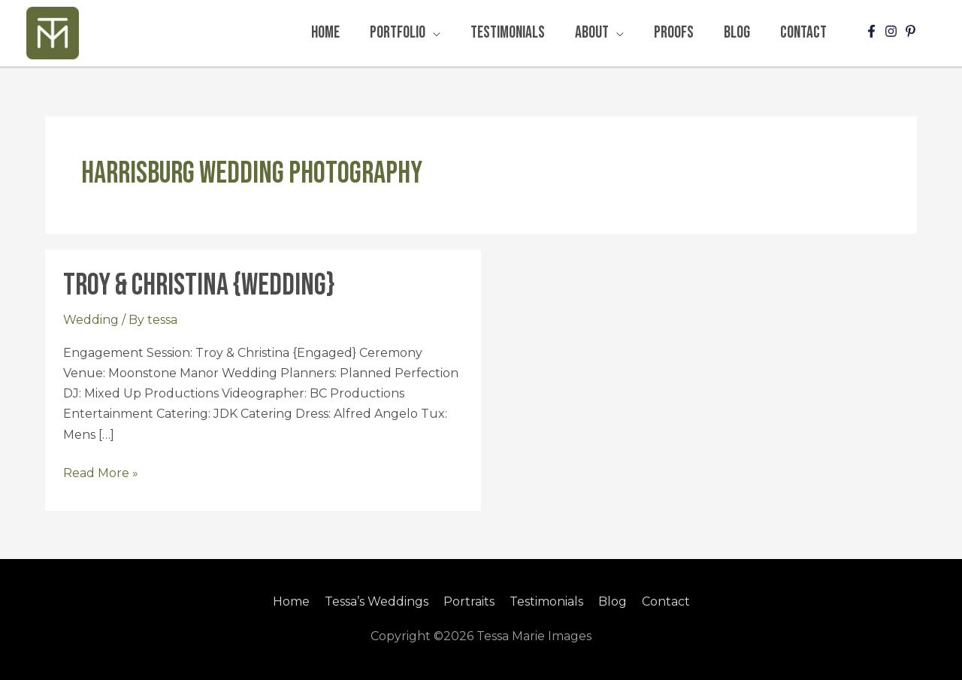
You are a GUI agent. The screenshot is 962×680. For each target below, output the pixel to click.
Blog (612, 601)
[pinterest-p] (912, 31)
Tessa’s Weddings (376, 601)
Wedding (91, 320)
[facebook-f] (873, 31)
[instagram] (893, 31)
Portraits (469, 601)
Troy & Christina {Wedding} (198, 285)
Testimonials (546, 601)
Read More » (100, 471)
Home (291, 601)
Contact (666, 601)
